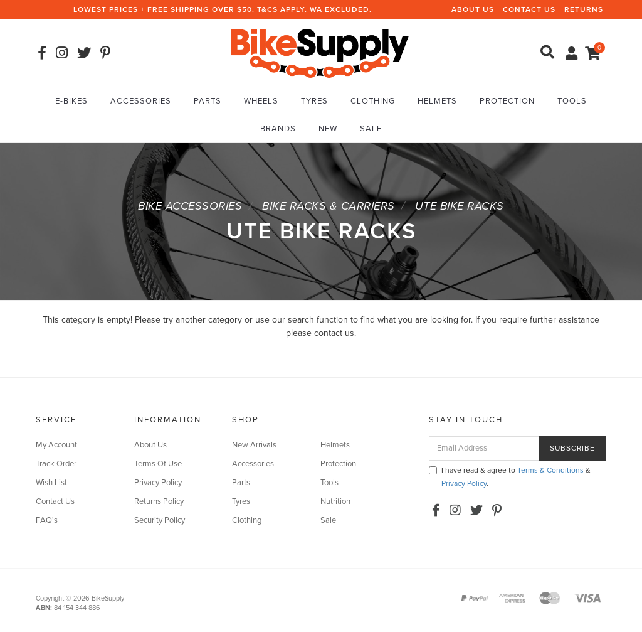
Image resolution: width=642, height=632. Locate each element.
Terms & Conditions (550, 470)
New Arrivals (254, 445)
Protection (507, 101)
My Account (56, 445)
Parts (207, 101)
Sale (371, 129)
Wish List (51, 483)
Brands (278, 129)
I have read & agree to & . (510, 477)
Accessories (140, 101)
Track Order (56, 464)
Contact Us (529, 9)
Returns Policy (159, 501)
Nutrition (335, 501)
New (327, 129)
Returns (583, 9)
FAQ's (47, 520)
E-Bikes (71, 101)
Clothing (372, 101)
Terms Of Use (158, 464)
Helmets (437, 101)
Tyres (314, 101)
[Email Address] (484, 448)
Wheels (261, 101)
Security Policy (159, 520)
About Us (472, 9)
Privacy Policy (158, 483)
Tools (572, 101)
